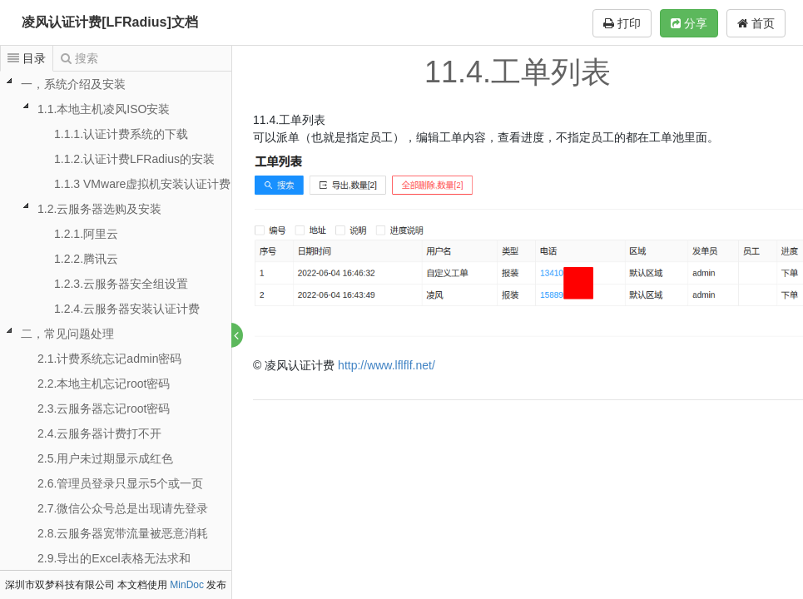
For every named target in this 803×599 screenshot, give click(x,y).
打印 (622, 23)
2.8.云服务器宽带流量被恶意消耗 (122, 533)
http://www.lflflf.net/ (387, 365)
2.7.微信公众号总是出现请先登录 (122, 508)
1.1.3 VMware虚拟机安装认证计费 (142, 184)
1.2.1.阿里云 (86, 233)
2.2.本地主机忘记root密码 (103, 383)
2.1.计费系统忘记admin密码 (109, 358)
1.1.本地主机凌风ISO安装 (103, 109)
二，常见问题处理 (67, 333)
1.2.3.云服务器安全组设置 (121, 283)
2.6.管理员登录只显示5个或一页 (120, 483)
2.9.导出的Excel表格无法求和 (114, 558)
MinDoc (187, 585)
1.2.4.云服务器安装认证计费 (127, 308)
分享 (689, 23)
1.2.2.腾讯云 (86, 258)
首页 (756, 23)
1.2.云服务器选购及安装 (99, 208)
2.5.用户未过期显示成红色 (105, 458)
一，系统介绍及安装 (73, 84)
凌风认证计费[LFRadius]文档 (110, 22)
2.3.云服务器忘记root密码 (103, 408)
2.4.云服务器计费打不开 (99, 433)
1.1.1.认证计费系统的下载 (121, 134)
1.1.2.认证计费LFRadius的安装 (134, 159)
